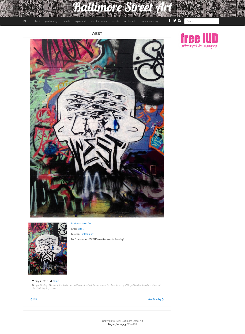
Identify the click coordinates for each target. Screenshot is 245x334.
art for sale (130, 21)
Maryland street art (151, 285)
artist (59, 285)
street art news (99, 21)
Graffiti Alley (87, 234)
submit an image (150, 21)
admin (56, 281)
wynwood (80, 21)
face (113, 285)
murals (66, 21)
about (37, 21)
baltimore (67, 285)
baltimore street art (83, 285)
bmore (96, 285)
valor (54, 288)
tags (48, 288)
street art (36, 288)
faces (119, 285)
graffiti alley (51, 21)
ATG (33, 299)
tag (43, 288)
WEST (81, 228)
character (105, 285)
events (115, 21)
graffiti (126, 285)
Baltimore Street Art (81, 223)
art (55, 285)
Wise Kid (132, 324)
